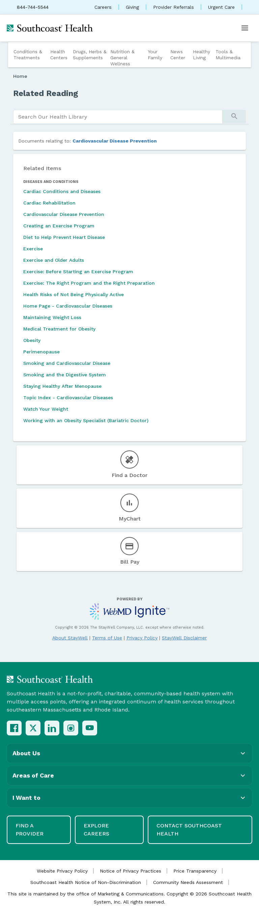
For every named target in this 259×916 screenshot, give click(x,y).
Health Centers (58, 54)
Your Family (155, 54)
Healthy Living (201, 54)
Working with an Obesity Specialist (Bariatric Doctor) (85, 420)
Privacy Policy (141, 637)
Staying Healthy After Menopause (62, 386)
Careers (103, 7)
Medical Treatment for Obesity (59, 328)
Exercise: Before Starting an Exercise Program (78, 271)
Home (20, 76)
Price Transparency (195, 871)
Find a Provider (30, 829)
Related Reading (45, 93)
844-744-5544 (33, 7)
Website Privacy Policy (62, 871)
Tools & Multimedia (227, 54)
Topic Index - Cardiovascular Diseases (68, 397)
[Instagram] (70, 728)
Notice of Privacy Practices (130, 871)
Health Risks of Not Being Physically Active (73, 294)
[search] (118, 117)
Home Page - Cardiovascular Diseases (67, 306)
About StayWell (70, 637)
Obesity (31, 340)
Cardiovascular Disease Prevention (115, 141)
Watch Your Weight (45, 409)
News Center (177, 54)
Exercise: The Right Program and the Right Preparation (89, 283)
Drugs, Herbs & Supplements (90, 54)
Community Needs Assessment (188, 882)
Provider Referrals (173, 7)
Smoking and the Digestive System (64, 374)
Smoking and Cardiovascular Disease (66, 363)
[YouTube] (89, 728)
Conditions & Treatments (27, 54)
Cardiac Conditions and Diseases (61, 191)
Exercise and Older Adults (53, 260)
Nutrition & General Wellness (122, 57)
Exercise (33, 248)
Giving (132, 7)
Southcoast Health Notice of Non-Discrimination (85, 882)
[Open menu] (244, 28)
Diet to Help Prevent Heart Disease (64, 237)
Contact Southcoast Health (189, 829)
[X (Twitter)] (33, 728)
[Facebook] (14, 728)
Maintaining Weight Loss (52, 317)
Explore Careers (96, 829)
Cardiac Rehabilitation (49, 203)
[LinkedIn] (52, 728)
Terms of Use (107, 637)
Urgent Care (221, 7)
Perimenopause (41, 351)
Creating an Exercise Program (58, 225)
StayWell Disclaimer (184, 637)
